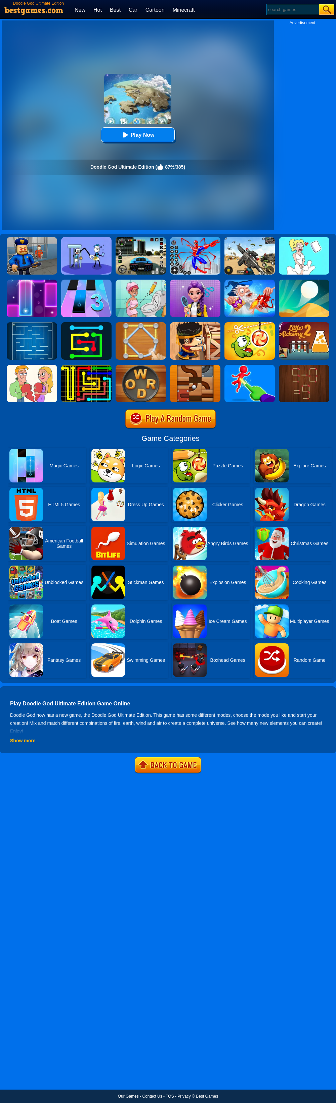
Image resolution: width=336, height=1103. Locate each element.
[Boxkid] (195, 324)
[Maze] (32, 324)
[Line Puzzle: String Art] (141, 324)
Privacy (184, 1096)
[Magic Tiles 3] (86, 282)
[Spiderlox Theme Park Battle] (195, 239)
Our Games (128, 1096)
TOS (170, 1096)
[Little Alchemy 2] (304, 324)
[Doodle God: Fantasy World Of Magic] (249, 282)
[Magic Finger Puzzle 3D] (249, 367)
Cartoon (155, 10)
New (80, 10)
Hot (97, 10)
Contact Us (152, 1096)
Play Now (137, 135)
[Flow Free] (86, 367)
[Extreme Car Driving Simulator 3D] (141, 239)
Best (115, 10)
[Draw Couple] (32, 367)
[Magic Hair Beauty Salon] (195, 282)
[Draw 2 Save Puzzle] (141, 282)
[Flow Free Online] (86, 324)
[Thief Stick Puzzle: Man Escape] (86, 239)
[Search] (292, 9)
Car (133, 10)
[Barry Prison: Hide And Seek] (32, 239)
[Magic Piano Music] (32, 282)
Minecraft (184, 10)
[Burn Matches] (304, 367)
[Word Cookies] (141, 367)
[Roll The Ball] (195, 367)
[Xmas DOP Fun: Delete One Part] (304, 239)
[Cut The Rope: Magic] (249, 324)
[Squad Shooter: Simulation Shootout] (249, 239)
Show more (22, 740)
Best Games (207, 1096)
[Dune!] (304, 282)
